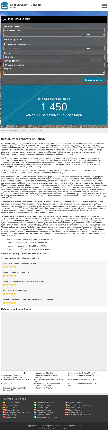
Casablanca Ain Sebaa (12, 379)
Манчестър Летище (45, 412)
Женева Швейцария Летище (80, 405)
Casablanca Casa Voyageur (79, 375)
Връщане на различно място (18, 44)
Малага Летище (75, 410)
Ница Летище (11, 415)
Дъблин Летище (43, 405)
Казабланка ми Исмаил (78, 379)
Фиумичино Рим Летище (47, 417)
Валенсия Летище (13, 405)
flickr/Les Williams (51, 428)
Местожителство (12, 61)
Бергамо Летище (75, 403)
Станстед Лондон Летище (79, 415)
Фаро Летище (11, 417)
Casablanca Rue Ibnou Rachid (80, 384)
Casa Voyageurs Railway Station (48, 375)
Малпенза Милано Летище (16, 412)
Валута (7, 53)
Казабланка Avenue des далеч (48, 379)
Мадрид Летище (12, 410)
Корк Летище (42, 408)
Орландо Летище (44, 415)
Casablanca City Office (77, 373)
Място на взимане (12, 26)
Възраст (8, 69)
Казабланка (7, 384)
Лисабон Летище (75, 408)
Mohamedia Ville (42, 388)
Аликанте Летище (12, 403)
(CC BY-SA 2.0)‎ (65, 428)
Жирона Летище (12, 408)
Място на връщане (13, 39)
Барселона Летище (45, 403)
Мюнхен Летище (75, 412)
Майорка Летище (44, 410)
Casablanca (40, 373)
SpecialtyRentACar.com (26, 4)
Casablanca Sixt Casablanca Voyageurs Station (14, 376)
